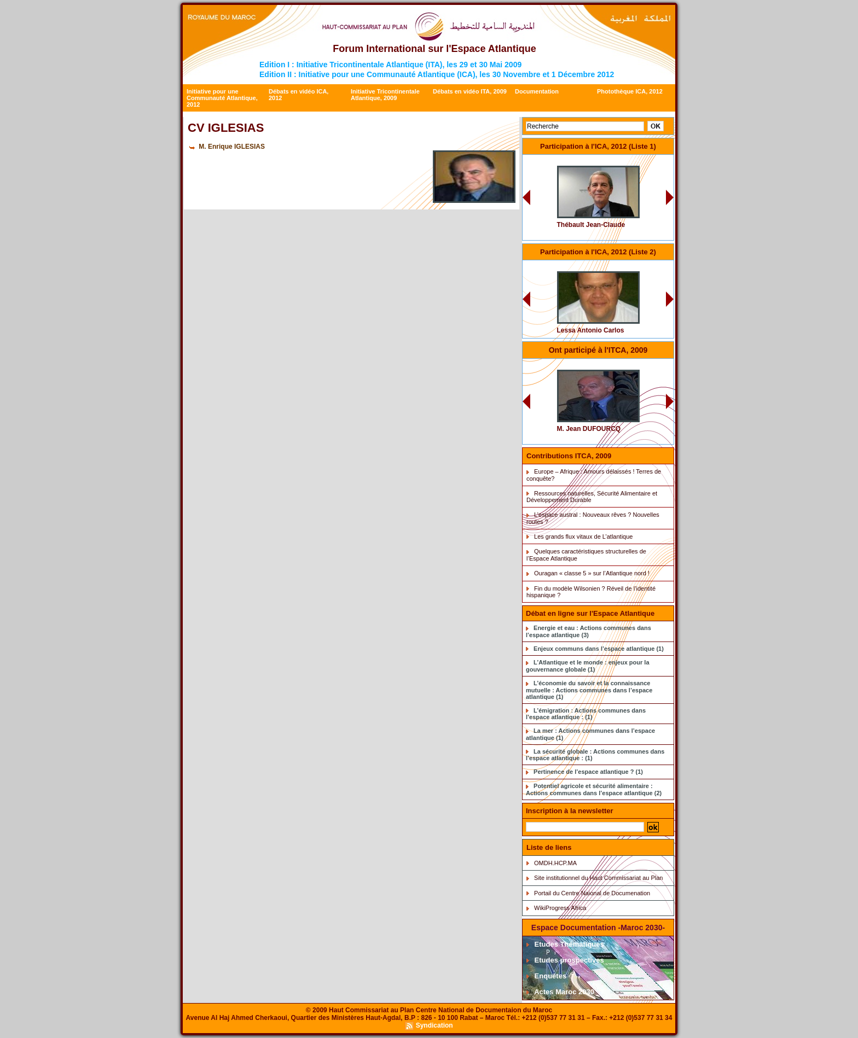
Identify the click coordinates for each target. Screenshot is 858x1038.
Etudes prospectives (565, 960)
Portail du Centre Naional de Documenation (592, 893)
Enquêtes (546, 976)
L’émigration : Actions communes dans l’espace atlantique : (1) (586, 714)
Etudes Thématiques (565, 944)
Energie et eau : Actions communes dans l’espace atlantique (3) (588, 631)
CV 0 (633, 162)
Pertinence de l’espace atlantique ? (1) (588, 771)
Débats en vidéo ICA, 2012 (298, 94)
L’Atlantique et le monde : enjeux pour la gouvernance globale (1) (588, 666)
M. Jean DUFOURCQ (589, 429)
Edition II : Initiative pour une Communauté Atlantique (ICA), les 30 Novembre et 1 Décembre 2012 (436, 74)
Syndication (434, 1025)
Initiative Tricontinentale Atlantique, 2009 (385, 94)
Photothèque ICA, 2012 (630, 91)
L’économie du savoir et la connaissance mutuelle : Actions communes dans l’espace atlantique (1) (589, 690)
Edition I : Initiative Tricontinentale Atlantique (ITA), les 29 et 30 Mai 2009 (390, 64)
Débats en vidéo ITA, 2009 (470, 91)
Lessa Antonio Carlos (590, 330)
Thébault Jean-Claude (591, 225)
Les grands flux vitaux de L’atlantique (583, 536)
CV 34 (632, 267)
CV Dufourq (625, 366)
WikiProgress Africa (560, 908)
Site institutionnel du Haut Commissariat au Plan (598, 877)
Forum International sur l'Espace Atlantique (434, 48)
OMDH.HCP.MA (555, 863)
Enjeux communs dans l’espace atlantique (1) (599, 648)
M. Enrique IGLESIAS (232, 146)
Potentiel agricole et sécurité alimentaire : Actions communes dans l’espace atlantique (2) (594, 789)
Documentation (537, 91)
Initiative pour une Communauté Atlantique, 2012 (222, 98)
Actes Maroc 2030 (560, 992)
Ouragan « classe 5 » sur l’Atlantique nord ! (592, 573)
